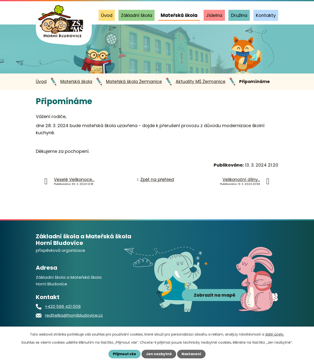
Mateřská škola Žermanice (134, 82)
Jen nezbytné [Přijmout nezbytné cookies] (159, 353)
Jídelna (214, 15)
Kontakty (266, 15)
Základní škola (136, 15)
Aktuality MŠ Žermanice (200, 82)
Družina (239, 15)
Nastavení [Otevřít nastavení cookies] (191, 353)
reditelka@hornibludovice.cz (74, 315)
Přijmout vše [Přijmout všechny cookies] (124, 353)
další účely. (274, 334)
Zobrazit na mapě (214, 295)
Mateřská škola (179, 15)
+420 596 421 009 (63, 306)
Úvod (106, 15)
